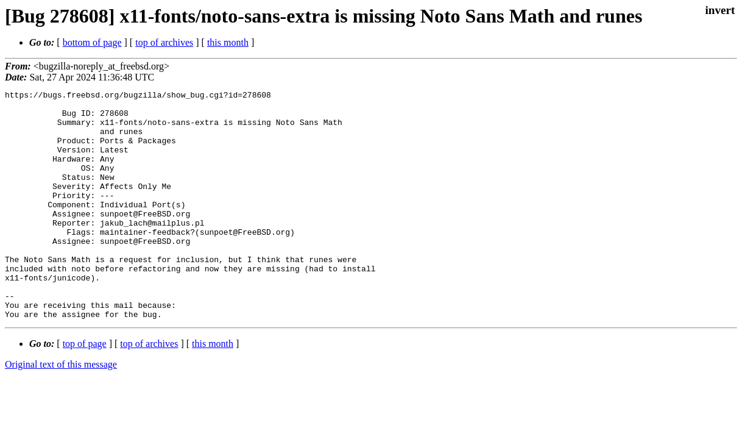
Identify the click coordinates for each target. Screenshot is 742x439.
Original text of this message (61, 410)
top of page (85, 389)
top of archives (164, 42)
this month (228, 42)
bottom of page (92, 42)
